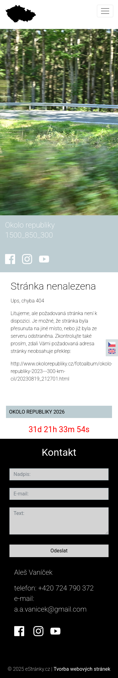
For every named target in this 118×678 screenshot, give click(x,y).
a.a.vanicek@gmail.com (50, 609)
